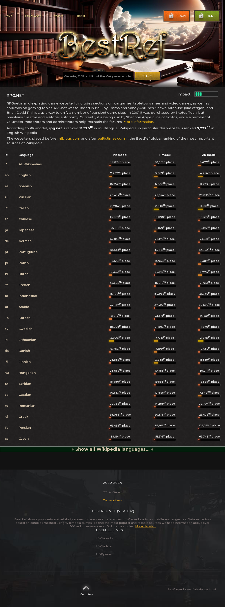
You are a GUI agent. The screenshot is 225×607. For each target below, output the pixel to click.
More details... (145, 526)
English (25, 175)
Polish (24, 263)
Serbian (25, 384)
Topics (58, 16)
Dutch (24, 274)
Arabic (24, 307)
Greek (23, 417)
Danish (24, 351)
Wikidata (104, 546)
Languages (33, 16)
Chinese (25, 219)
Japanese (26, 230)
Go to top (86, 589)
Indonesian (28, 296)
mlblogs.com (68, 138)
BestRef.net (104, 511)
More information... (139, 122)
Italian (24, 208)
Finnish (25, 362)
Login (177, 16)
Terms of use (112, 500)
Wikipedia (104, 538)
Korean (25, 318)
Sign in (207, 16)
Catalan (25, 395)
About (80, 16)
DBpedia (104, 554)
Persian (25, 428)
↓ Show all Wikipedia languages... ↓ (112, 449)
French (24, 285)
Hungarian (27, 373)
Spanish (25, 186)
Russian (25, 197)
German (25, 241)
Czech (24, 439)
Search (148, 76)
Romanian (27, 406)
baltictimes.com (111, 138)
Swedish (26, 329)
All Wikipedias (30, 164)
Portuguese (28, 252)
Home (8, 16)
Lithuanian (27, 340)
